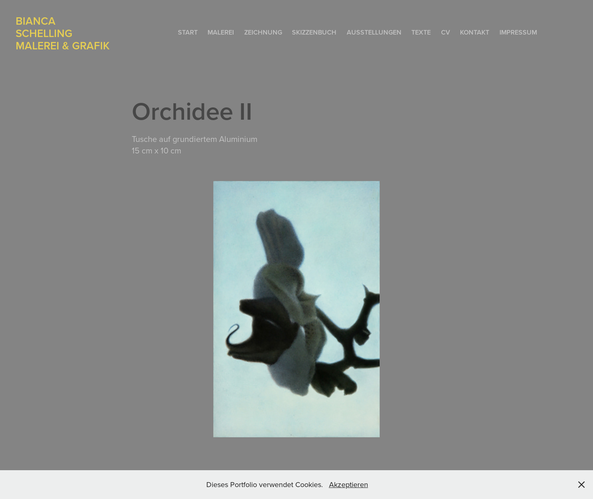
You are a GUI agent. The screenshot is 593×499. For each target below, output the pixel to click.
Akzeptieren (348, 484)
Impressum (518, 32)
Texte (421, 32)
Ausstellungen (374, 32)
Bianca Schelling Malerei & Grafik (63, 33)
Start (188, 32)
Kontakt (474, 32)
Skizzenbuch (314, 32)
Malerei (221, 32)
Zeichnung (263, 32)
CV (445, 32)
